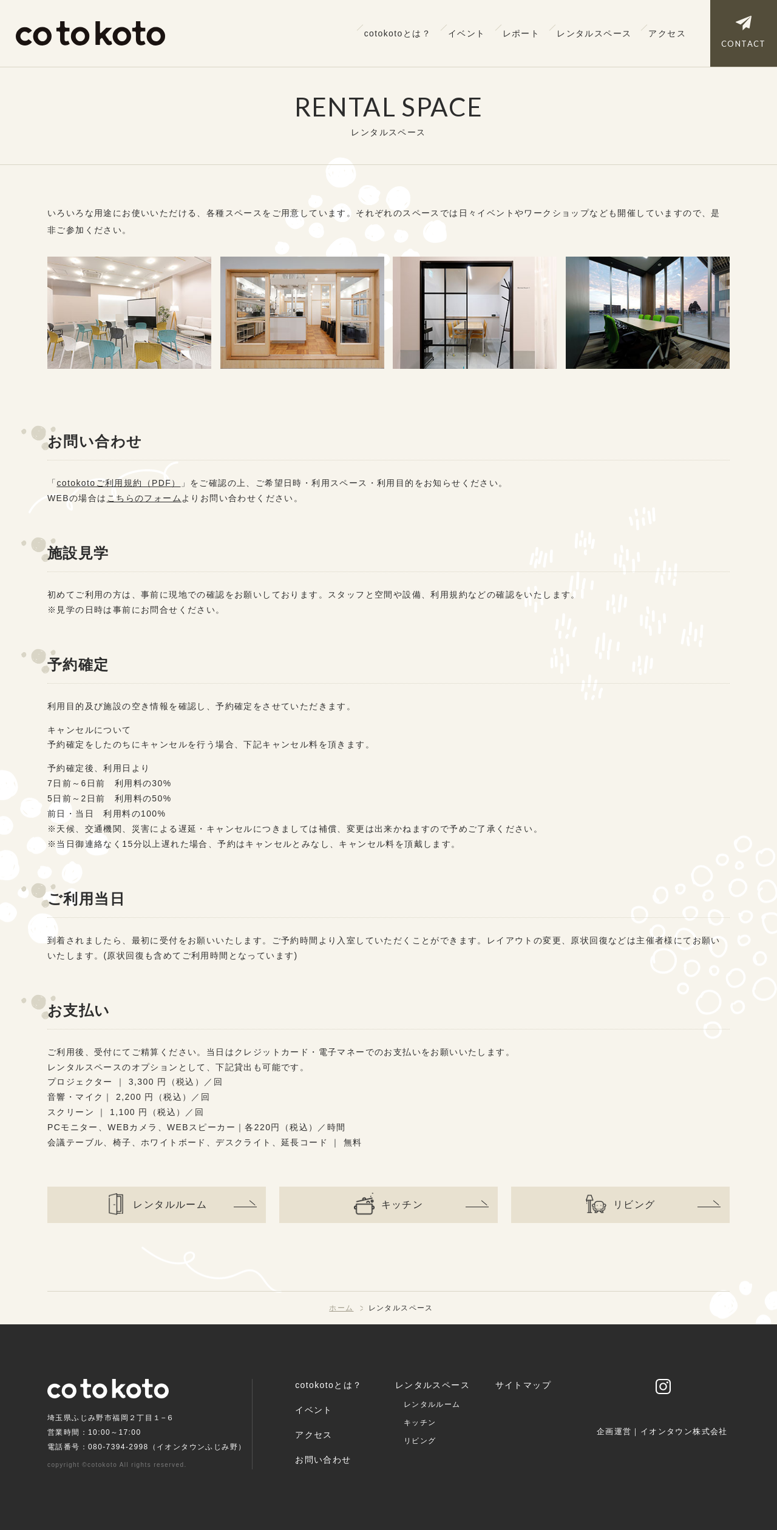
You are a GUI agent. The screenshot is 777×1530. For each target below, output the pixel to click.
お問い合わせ (323, 1459)
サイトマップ (523, 1385)
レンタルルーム (432, 1404)
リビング (420, 1441)
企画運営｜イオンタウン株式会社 (662, 1431)
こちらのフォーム (144, 498)
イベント (467, 33)
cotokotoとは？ (397, 33)
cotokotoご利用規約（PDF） (118, 483)
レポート (521, 33)
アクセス (667, 33)
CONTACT (743, 44)
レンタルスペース (594, 33)
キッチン (420, 1422)
